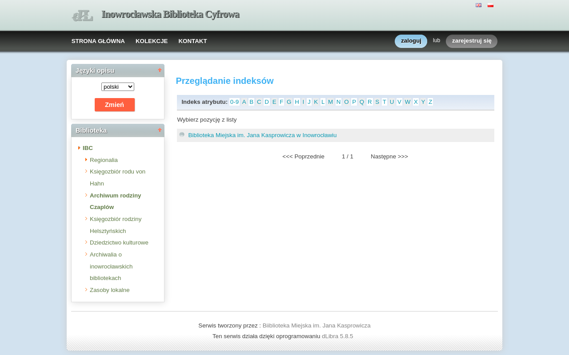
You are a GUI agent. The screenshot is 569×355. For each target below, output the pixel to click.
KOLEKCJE (152, 41)
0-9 (234, 102)
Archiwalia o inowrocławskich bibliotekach (111, 266)
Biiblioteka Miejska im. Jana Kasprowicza (317, 325)
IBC (88, 148)
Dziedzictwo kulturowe (119, 242)
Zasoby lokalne (110, 290)
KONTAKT (192, 41)
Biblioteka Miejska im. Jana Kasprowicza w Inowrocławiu (262, 135)
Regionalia (104, 160)
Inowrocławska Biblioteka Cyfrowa (170, 14)
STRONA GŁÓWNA (98, 41)
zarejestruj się (472, 41)
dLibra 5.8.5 (338, 336)
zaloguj (411, 41)
